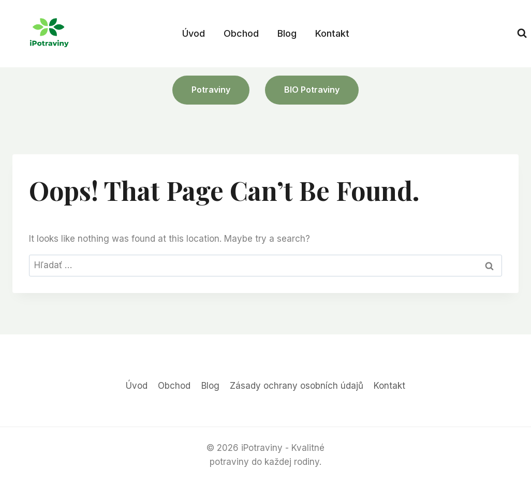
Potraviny (210, 89)
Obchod (241, 33)
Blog (287, 33)
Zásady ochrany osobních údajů (296, 385)
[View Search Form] (522, 33)
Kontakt (332, 33)
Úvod (193, 33)
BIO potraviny (312, 89)
